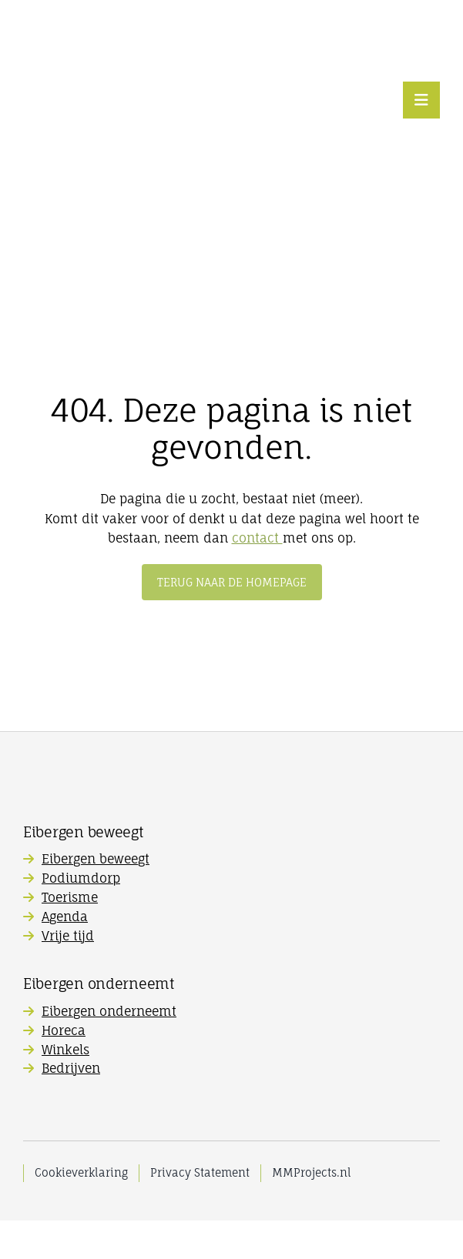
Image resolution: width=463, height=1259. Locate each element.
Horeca (64, 1030)
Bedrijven (71, 1068)
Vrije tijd (68, 935)
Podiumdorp (81, 878)
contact (257, 538)
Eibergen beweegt (95, 859)
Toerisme (70, 897)
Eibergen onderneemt (109, 1011)
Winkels (65, 1049)
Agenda (65, 916)
